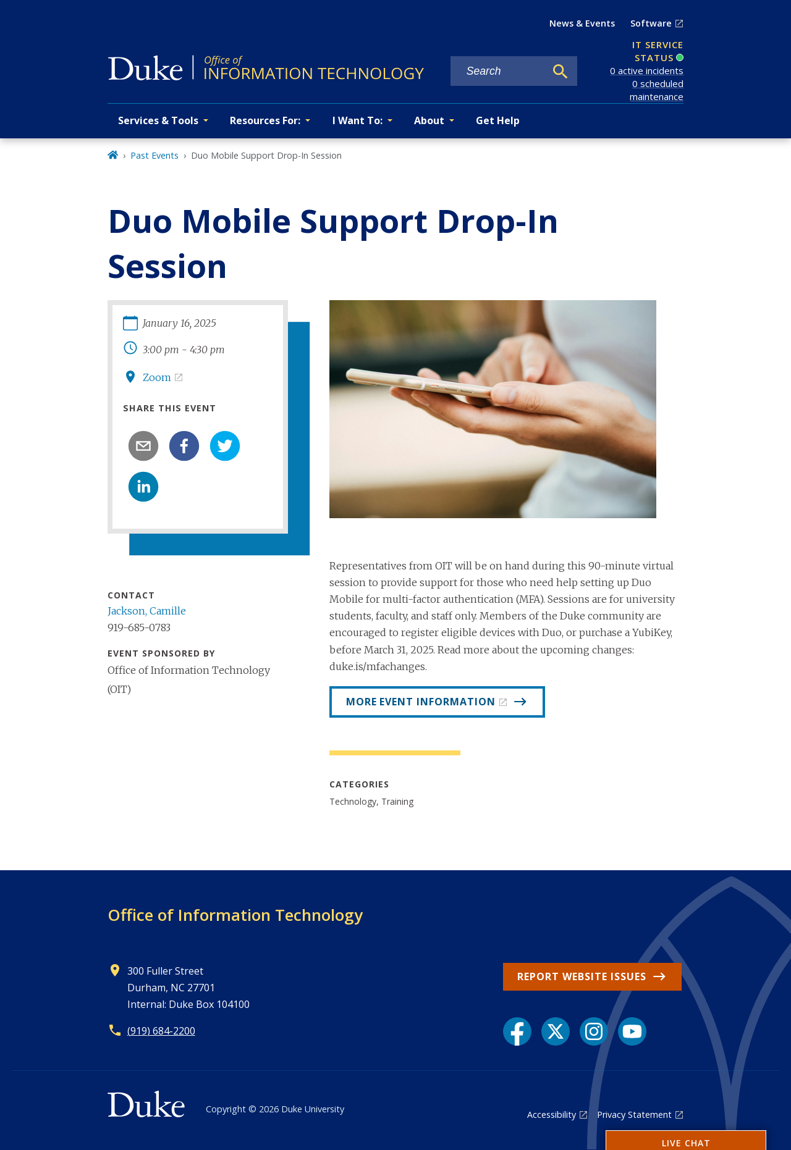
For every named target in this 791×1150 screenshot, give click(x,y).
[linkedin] (143, 486)
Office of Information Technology (235, 915)
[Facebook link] (517, 1031)
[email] (143, 445)
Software (651, 23)
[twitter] (224, 445)
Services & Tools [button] (158, 120)
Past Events (154, 155)
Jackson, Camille (147, 611)
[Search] (560, 71)
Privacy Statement (634, 1114)
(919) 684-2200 (161, 1031)
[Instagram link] (594, 1031)
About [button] (429, 120)
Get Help (498, 120)
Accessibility (551, 1114)
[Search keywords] (497, 71)
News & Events (582, 23)
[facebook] (184, 445)
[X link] (555, 1031)
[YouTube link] (632, 1031)
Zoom (157, 377)
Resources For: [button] (265, 120)
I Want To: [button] (357, 120)
